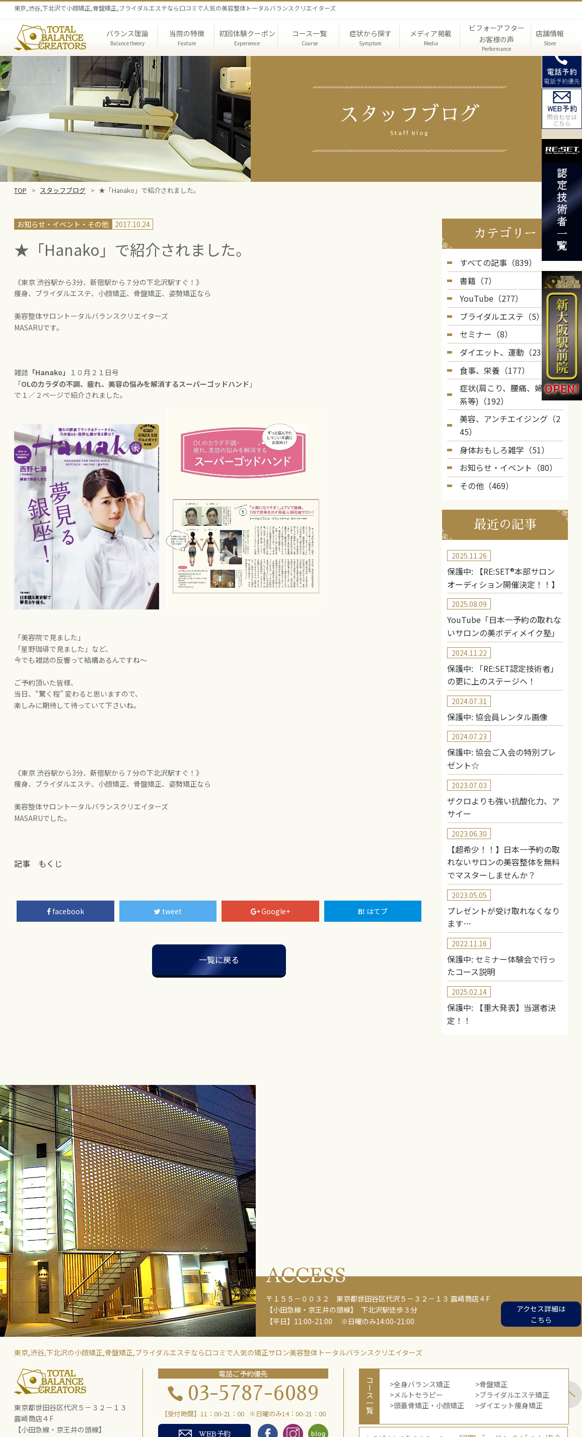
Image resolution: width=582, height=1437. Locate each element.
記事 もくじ (35, 863)
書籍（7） (476, 278)
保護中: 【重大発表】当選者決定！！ (505, 944)
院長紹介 (366, 1399)
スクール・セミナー (389, 1411)
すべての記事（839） (493, 262)
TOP (20, 190)
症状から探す (268, 1399)
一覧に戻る (219, 957)
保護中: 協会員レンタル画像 (491, 672)
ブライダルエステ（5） (497, 311)
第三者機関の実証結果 (425, 1399)
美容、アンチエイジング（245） (511, 404)
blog (340, 1411)
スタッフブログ (63, 190)
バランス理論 (169, 1399)
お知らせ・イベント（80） (502, 436)
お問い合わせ (452, 1411)
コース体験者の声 (221, 1411)
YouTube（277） (487, 295)
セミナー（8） (483, 327)
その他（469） (483, 453)
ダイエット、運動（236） (501, 343)
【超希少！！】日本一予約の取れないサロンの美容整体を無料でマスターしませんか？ (503, 808)
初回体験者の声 (158, 1411)
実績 (116, 1411)
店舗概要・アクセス (290, 1411)
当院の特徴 (219, 1399)
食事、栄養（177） (490, 360)
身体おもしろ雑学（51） (499, 420)
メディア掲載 (320, 1399)
